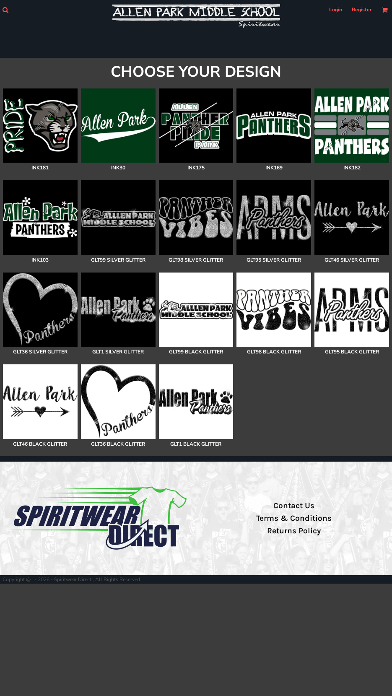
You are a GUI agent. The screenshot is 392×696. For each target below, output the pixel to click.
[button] (5, 10)
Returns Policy (294, 530)
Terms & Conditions (294, 518)
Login (335, 9)
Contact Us (293, 505)
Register (362, 9)
